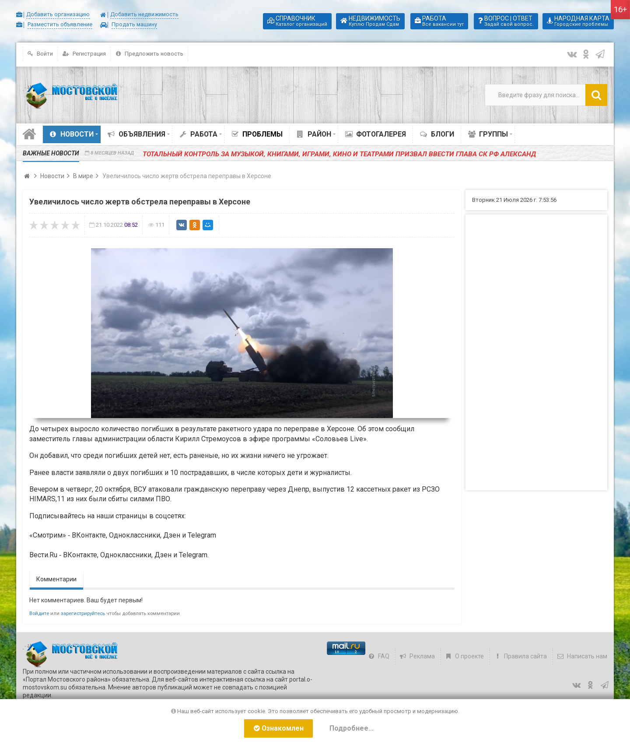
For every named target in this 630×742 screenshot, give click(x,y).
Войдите (39, 613)
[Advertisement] (536, 352)
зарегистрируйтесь (83, 613)
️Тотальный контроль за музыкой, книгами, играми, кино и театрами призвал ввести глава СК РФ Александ (320, 153)
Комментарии (56, 579)
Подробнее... (353, 728)
